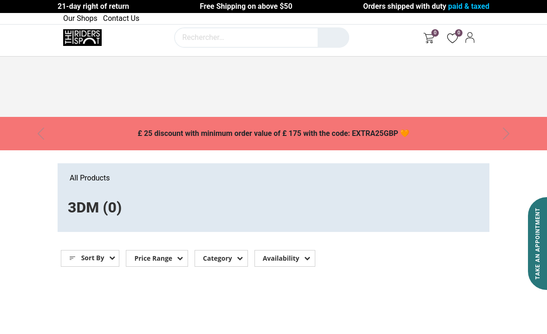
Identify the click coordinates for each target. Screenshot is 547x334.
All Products (90, 177)
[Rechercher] (333, 37)
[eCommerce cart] (428, 37)
